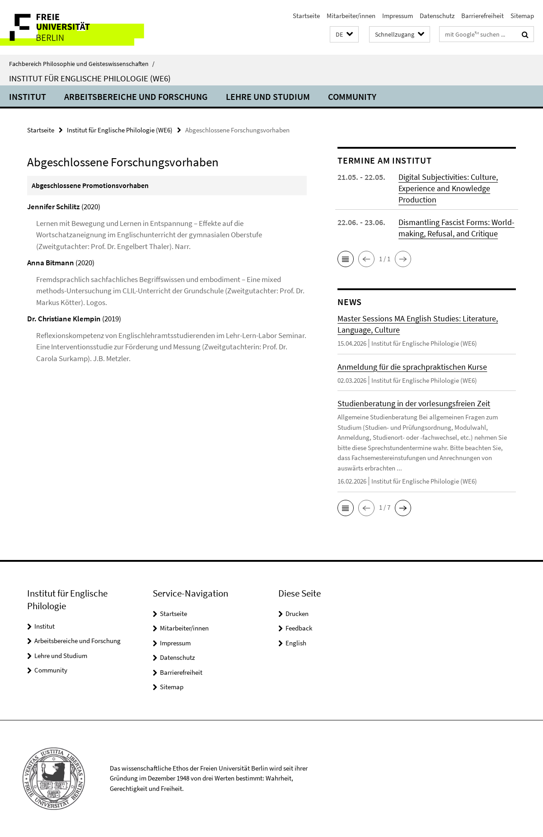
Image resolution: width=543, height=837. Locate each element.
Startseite (306, 15)
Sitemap (522, 15)
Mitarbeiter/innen (351, 15)
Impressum (397, 15)
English (296, 643)
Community (352, 96)
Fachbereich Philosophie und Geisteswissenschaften (81, 64)
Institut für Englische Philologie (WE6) (90, 78)
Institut (27, 96)
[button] (344, 34)
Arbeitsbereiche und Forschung (136, 96)
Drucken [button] (297, 613)
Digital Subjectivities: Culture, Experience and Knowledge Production (448, 188)
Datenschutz (437, 15)
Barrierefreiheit (482, 15)
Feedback (299, 628)
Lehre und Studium (268, 96)
